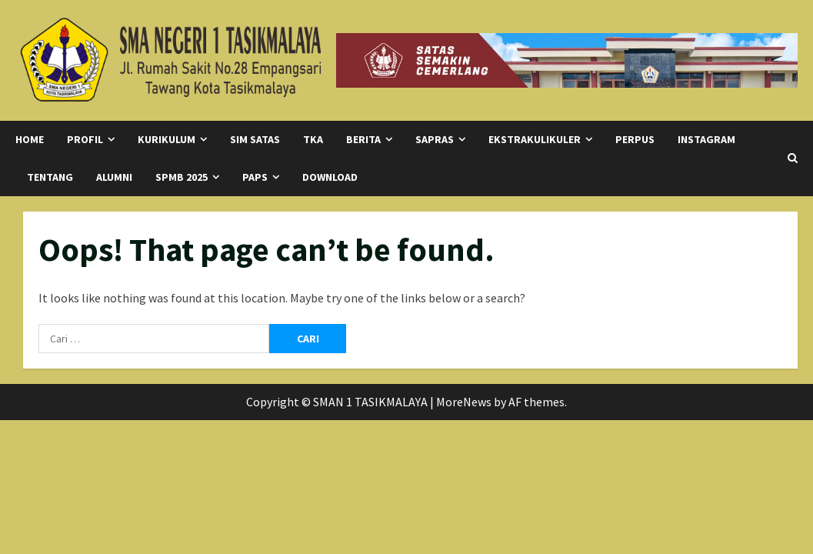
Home (29, 139)
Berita (363, 139)
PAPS (255, 177)
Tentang (50, 177)
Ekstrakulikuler (534, 139)
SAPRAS (434, 139)
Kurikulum (166, 139)
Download (330, 177)
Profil (85, 139)
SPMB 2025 (181, 177)
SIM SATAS (255, 139)
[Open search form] (793, 158)
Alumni (114, 177)
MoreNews (463, 401)
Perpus (635, 139)
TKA (313, 139)
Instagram (706, 139)
